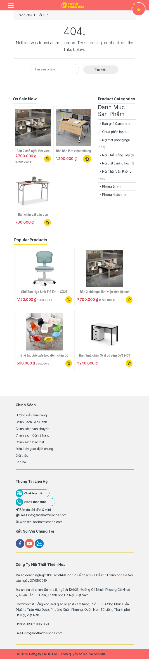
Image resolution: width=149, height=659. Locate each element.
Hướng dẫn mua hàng (31, 415)
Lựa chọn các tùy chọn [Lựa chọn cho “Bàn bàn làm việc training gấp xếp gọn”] (87, 159)
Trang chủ (24, 15)
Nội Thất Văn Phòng (115, 171)
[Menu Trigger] (10, 5)
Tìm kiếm (100, 69)
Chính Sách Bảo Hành (31, 422)
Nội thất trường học (114, 163)
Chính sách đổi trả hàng (33, 435)
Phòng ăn (107, 186)
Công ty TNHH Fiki (43, 654)
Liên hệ (21, 462)
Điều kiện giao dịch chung (34, 449)
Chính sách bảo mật (30, 442)
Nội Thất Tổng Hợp (114, 155)
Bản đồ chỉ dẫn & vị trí (33, 510)
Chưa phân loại (111, 132)
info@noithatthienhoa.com (43, 633)
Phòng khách (110, 194)
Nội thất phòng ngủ (114, 140)
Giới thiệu (22, 455)
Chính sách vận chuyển (32, 429)
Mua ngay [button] (47, 158)
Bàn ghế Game (111, 124)
